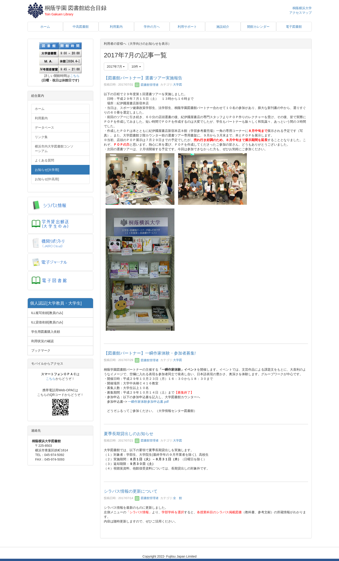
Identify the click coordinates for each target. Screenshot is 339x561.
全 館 (177, 498)
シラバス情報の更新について (130, 491)
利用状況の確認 (42, 341)
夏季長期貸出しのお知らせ (128, 433)
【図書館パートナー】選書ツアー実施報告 (143, 78)
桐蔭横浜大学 (302, 8)
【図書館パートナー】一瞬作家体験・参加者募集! (150, 353)
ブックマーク (40, 350)
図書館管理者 (147, 84)
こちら (75, 76)
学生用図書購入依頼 (45, 331)
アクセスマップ (300, 12)
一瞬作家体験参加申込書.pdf (148, 401)
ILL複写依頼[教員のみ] (47, 313)
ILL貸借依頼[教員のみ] (47, 322)
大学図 (177, 84)
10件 (136, 66)
